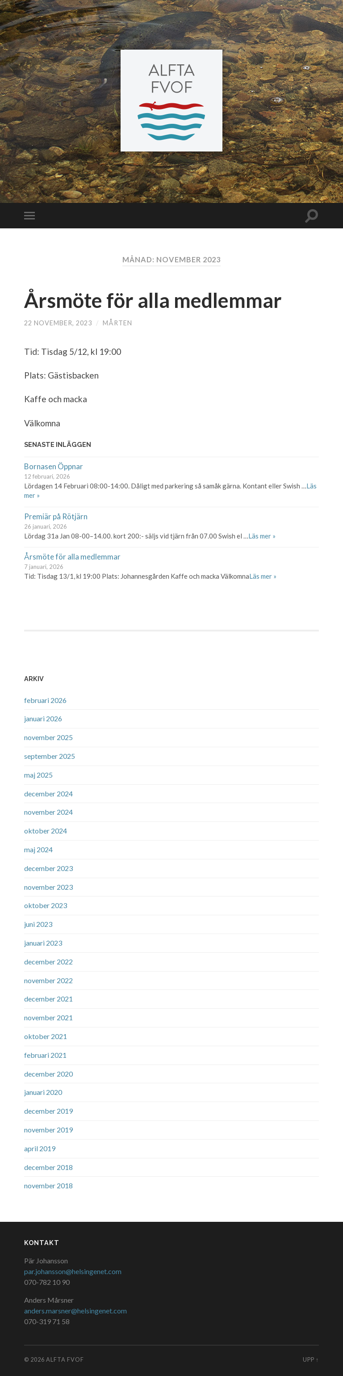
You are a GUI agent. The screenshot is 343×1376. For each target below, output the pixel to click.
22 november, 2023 (58, 323)
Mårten (117, 323)
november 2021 (48, 1017)
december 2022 (48, 961)
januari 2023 (43, 942)
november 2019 (48, 1129)
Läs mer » (262, 536)
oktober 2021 (45, 1036)
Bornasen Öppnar (53, 466)
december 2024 (48, 793)
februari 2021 (45, 1055)
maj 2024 (38, 849)
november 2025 (48, 737)
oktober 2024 (45, 830)
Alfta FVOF (65, 1359)
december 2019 (48, 1111)
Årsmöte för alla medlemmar (153, 300)
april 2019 (39, 1148)
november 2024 (48, 812)
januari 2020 (43, 1092)
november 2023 (48, 887)
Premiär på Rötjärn (56, 516)
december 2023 (48, 868)
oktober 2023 (45, 905)
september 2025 (49, 756)
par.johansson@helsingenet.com (72, 1271)
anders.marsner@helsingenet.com (75, 1310)
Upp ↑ (311, 1359)
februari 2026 (45, 700)
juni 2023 (38, 924)
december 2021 (48, 998)
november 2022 (48, 980)
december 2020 (48, 1073)
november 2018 (48, 1185)
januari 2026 (43, 718)
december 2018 (48, 1167)
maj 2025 (38, 774)
